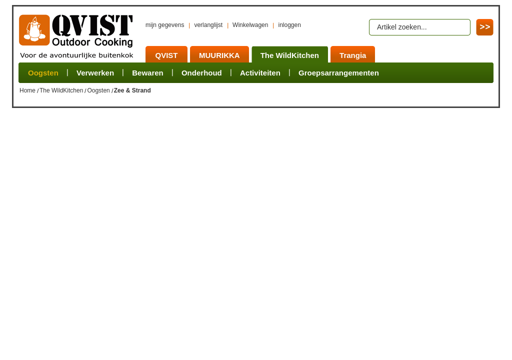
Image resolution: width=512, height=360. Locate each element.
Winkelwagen (250, 25)
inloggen (289, 25)
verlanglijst (208, 25)
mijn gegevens (165, 25)
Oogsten (98, 90)
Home (28, 90)
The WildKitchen (61, 90)
